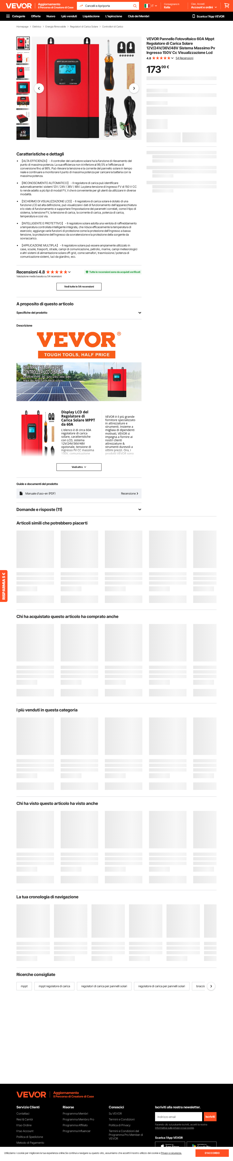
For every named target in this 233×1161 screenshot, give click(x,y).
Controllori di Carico (112, 26)
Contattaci (22, 1113)
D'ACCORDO (212, 1153)
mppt (24, 986)
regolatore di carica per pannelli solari (161, 986)
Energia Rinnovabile (55, 26)
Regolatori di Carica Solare (84, 26)
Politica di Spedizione (29, 1137)
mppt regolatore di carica (54, 986)
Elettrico (37, 26)
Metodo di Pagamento (30, 1142)
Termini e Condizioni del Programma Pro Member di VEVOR (126, 1134)
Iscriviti (210, 1116)
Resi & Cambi (24, 1119)
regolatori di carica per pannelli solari (104, 986)
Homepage (22, 26)
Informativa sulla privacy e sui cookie (174, 1127)
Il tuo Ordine (23, 1125)
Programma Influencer (77, 1131)
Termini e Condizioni (122, 1119)
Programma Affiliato (75, 1125)
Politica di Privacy (119, 1125)
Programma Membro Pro (78, 1119)
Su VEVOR (115, 1113)
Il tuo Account (24, 1131)
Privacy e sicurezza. (171, 1153)
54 (48, 276)
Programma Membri (75, 1113)
